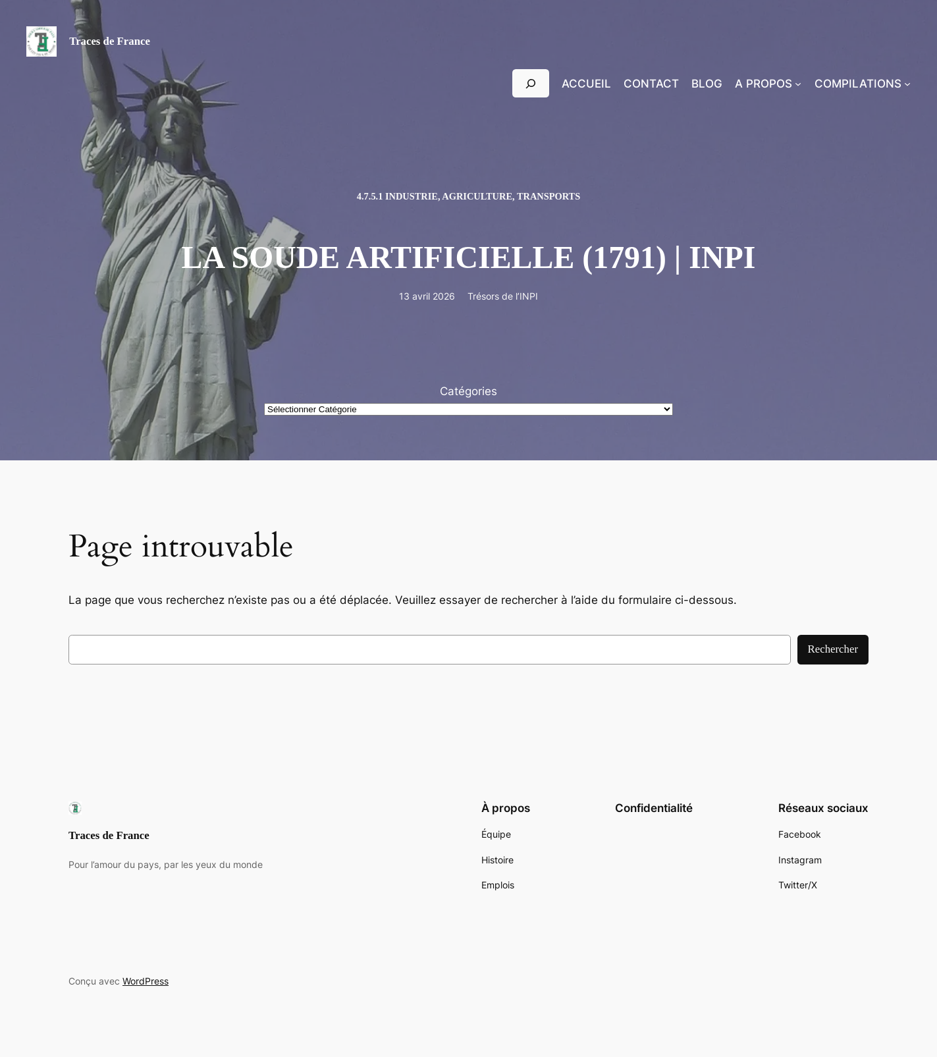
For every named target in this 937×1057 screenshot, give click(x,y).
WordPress (145, 981)
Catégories (468, 391)
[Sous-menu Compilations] (907, 83)
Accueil (586, 83)
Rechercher (833, 649)
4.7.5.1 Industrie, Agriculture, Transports (468, 196)
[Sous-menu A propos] (798, 83)
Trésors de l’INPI (503, 296)
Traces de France (109, 41)
